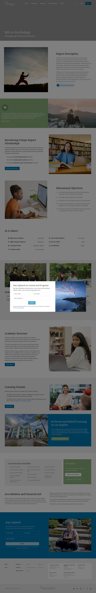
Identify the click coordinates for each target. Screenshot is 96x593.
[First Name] (22, 294)
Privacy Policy (21, 307)
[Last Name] (42, 294)
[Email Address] (31, 298)
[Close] (85, 282)
